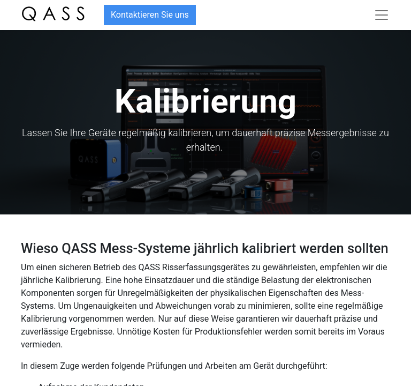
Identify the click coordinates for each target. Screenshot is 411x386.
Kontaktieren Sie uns (150, 15)
